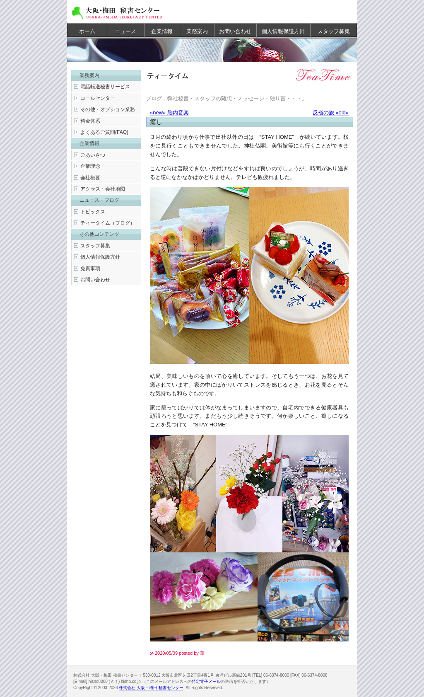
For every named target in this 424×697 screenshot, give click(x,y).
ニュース (125, 31)
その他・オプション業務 (107, 109)
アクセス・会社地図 (102, 189)
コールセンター (97, 98)
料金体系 (90, 121)
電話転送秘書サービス (105, 87)
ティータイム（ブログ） (107, 223)
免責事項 (90, 268)
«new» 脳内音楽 (169, 112)
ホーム (87, 31)
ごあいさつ (92, 155)
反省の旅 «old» (331, 112)
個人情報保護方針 (283, 31)
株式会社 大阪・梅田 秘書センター (151, 687)
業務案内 (197, 31)
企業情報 (162, 31)
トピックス (92, 212)
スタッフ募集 (334, 31)
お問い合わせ (235, 31)
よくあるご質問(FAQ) (104, 132)
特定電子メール (206, 681)
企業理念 (90, 166)
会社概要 (90, 178)
